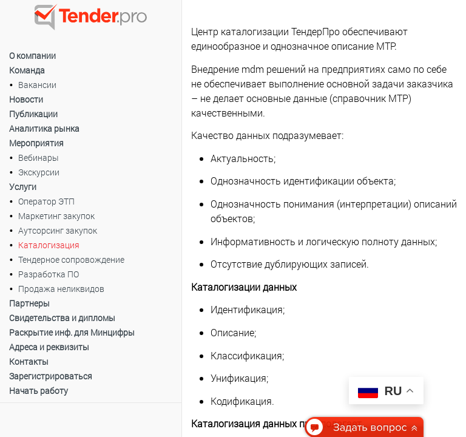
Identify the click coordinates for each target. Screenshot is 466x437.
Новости (26, 99)
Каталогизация (48, 245)
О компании (32, 55)
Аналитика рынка (44, 128)
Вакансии (37, 84)
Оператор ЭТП (46, 201)
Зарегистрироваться (50, 376)
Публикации (33, 114)
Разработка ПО (48, 274)
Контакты (29, 361)
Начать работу (38, 390)
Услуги (22, 186)
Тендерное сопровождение (71, 259)
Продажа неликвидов (61, 288)
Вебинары (38, 157)
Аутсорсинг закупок (57, 230)
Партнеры (29, 303)
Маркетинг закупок (56, 216)
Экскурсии (38, 172)
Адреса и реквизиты (49, 347)
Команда (27, 70)
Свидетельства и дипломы (62, 318)
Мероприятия (36, 143)
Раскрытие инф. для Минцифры (72, 332)
